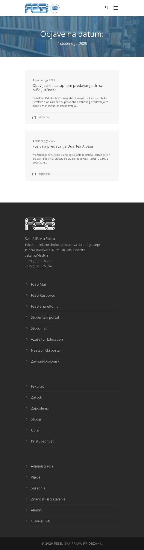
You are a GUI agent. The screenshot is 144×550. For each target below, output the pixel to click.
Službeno (43, 116)
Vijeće (35, 477)
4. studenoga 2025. (44, 80)
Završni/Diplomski (45, 361)
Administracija (42, 466)
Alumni (36, 510)
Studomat (39, 328)
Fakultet (37, 386)
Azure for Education (47, 339)
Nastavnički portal (46, 350)
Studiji (36, 419)
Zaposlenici (40, 408)
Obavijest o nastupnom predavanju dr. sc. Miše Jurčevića (67, 87)
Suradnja (38, 488)
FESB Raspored (43, 295)
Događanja (44, 173)
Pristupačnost (42, 441)
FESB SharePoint (44, 306)
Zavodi (36, 397)
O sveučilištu (41, 521)
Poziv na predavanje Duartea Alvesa (62, 146)
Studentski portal (45, 317)
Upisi (35, 430)
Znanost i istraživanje (48, 499)
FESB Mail (39, 284)
